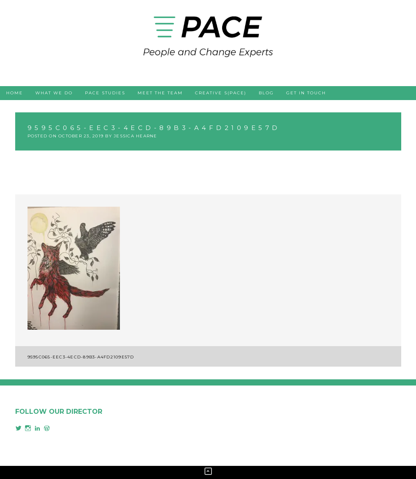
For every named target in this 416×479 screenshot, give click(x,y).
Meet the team (160, 93)
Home (14, 93)
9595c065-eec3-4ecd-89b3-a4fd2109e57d (81, 357)
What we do (54, 93)
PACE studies (105, 93)
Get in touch (306, 93)
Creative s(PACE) (220, 93)
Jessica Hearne (135, 136)
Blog (266, 93)
